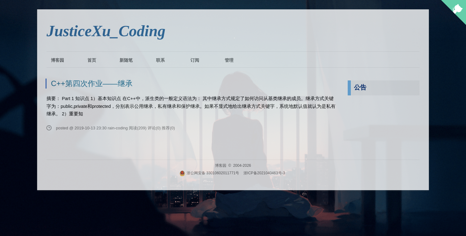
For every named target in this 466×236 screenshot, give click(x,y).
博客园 (57, 60)
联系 (160, 60)
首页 (91, 60)
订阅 (194, 60)
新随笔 (126, 60)
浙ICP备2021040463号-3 (264, 173)
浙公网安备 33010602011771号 (209, 173)
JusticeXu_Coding (106, 31)
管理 (229, 60)
